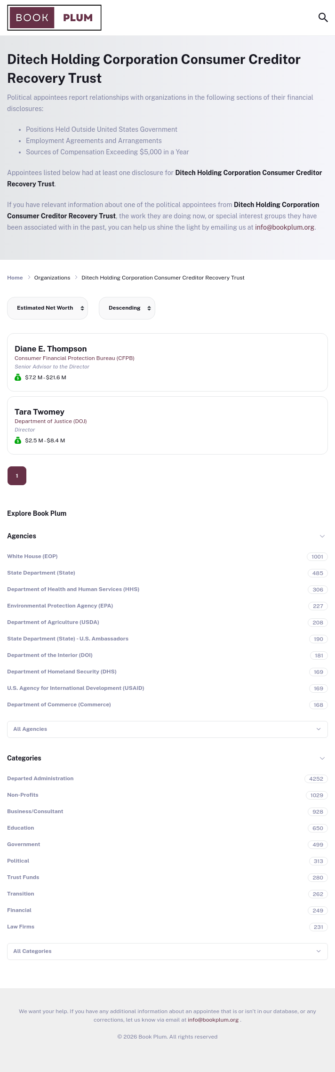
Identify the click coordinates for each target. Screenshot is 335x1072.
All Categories (32, 951)
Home (15, 277)
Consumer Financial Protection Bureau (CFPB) (75, 358)
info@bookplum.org (284, 227)
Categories (24, 758)
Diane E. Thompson (51, 348)
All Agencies (30, 729)
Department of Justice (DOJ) (51, 421)
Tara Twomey (39, 411)
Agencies (21, 536)
